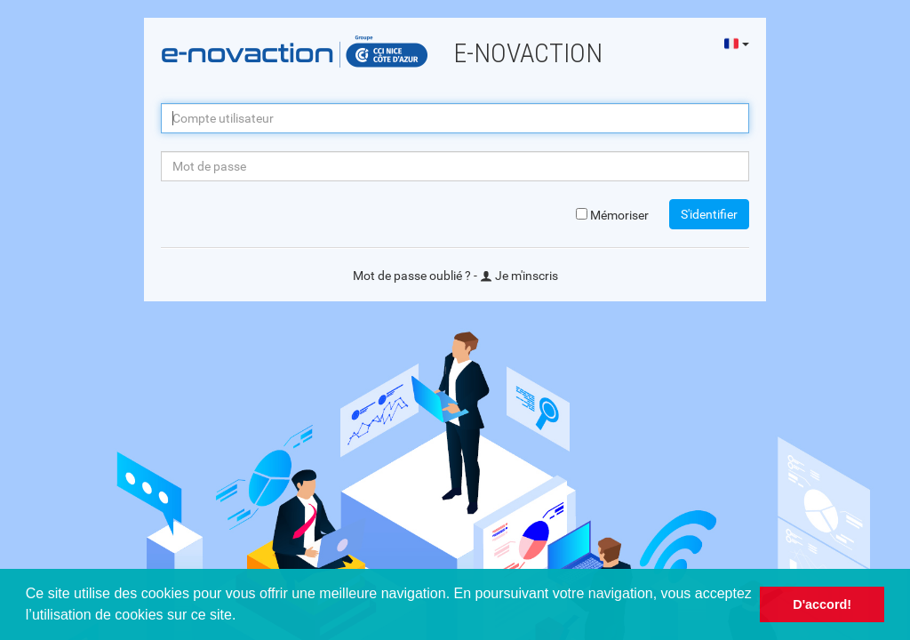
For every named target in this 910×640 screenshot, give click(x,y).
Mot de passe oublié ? (412, 275)
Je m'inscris (519, 275)
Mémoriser (612, 215)
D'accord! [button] (822, 604)
